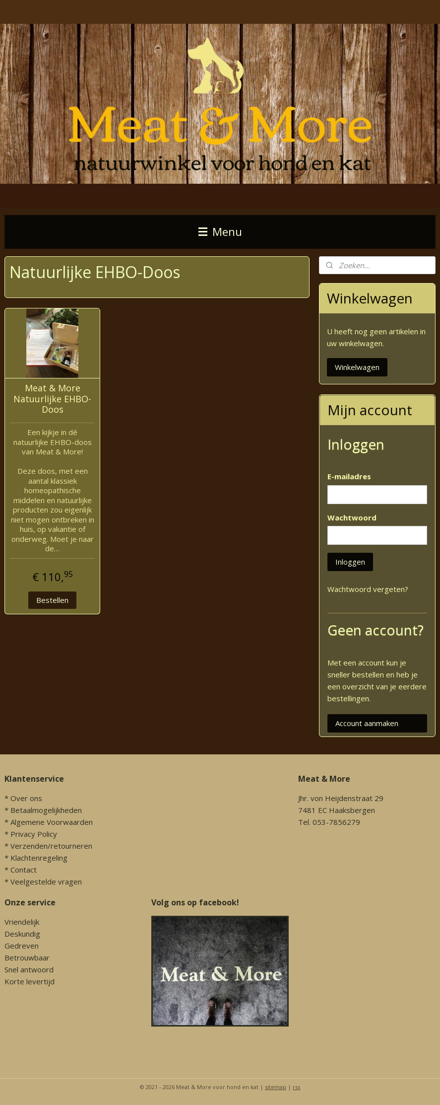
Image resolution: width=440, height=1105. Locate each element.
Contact (23, 870)
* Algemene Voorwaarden (48, 822)
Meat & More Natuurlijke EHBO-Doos (52, 399)
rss (296, 1087)
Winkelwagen (357, 367)
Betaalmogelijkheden (46, 810)
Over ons (26, 798)
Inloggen (350, 562)
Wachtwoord (352, 517)
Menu (220, 231)
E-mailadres (349, 476)
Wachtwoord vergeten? (367, 589)
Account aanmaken (366, 723)
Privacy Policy (33, 834)
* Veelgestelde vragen (43, 881)
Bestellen (52, 600)
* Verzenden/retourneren (48, 846)
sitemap (275, 1087)
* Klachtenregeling (35, 858)
